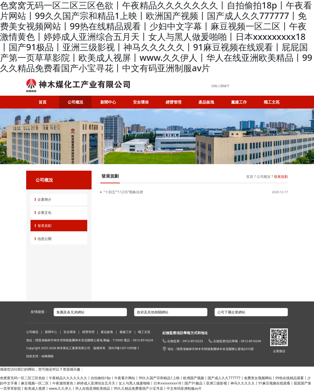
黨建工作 (239, 102)
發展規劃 (44, 225)
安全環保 (141, 102)
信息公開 (44, 238)
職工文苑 (272, 102)
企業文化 (44, 212)
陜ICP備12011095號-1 (124, 348)
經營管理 (173, 102)
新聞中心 (108, 102)
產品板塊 (206, 102)
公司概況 (75, 102)
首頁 (42, 102)
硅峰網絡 (47, 356)
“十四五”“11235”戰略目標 (123, 192)
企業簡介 (44, 199)
